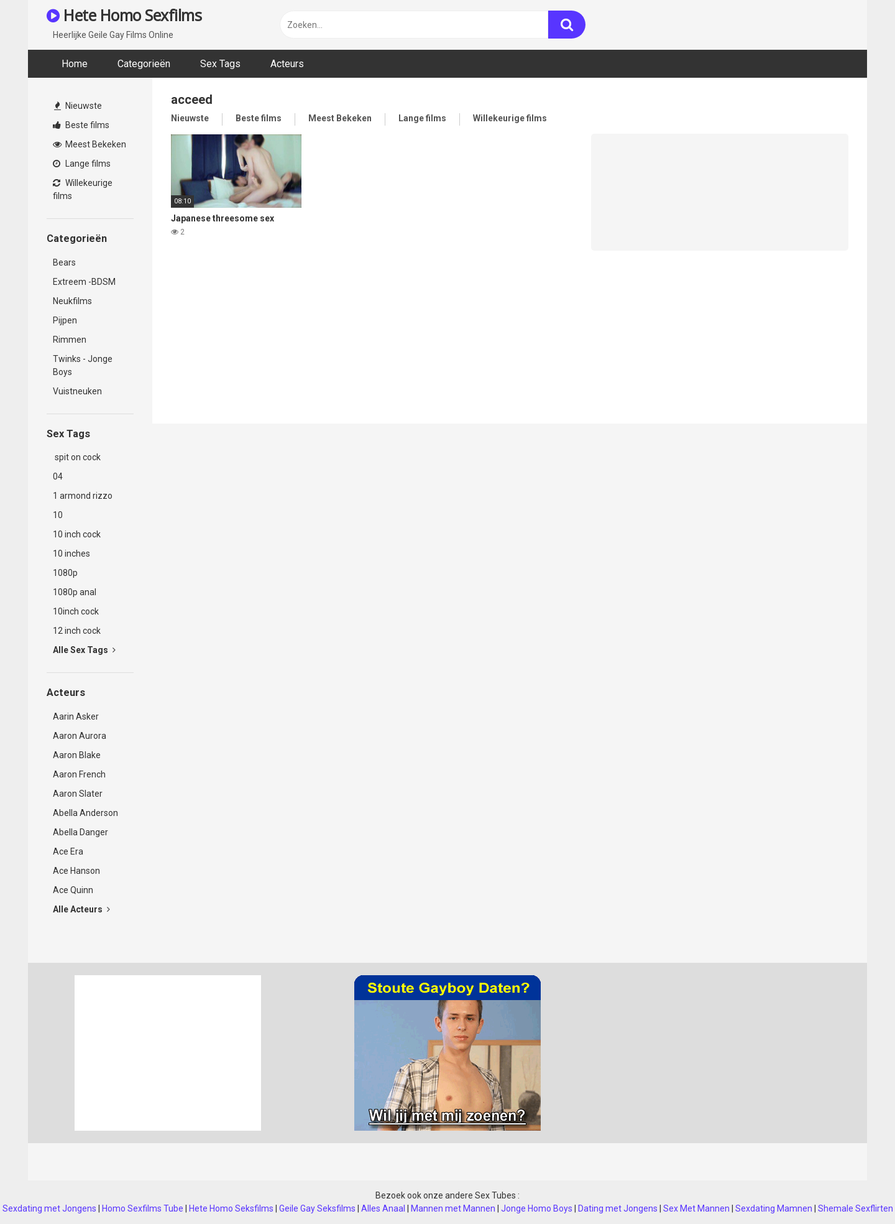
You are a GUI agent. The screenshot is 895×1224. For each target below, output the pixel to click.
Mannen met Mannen (453, 1208)
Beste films (81, 125)
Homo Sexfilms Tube (142, 1208)
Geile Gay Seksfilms (317, 1208)
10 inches (71, 554)
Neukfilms (72, 301)
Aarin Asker (76, 716)
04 (58, 476)
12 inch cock (77, 631)
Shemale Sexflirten (855, 1208)
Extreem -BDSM (84, 282)
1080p (65, 573)
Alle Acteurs (81, 909)
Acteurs (287, 64)
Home (75, 64)
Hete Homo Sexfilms (124, 15)
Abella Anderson (85, 813)
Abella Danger (80, 832)
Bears (64, 262)
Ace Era (68, 851)
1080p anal (74, 592)
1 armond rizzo (82, 496)
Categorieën (143, 64)
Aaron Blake (77, 755)
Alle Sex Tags (84, 650)
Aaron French (79, 774)
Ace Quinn (73, 890)
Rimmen (69, 340)
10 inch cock (77, 534)
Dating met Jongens (618, 1208)
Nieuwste (78, 106)
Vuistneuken (77, 391)
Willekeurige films (82, 189)
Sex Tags (220, 64)
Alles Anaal (383, 1208)
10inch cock (76, 611)
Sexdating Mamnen (773, 1208)
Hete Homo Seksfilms (231, 1208)
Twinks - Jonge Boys (82, 365)
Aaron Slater (78, 794)
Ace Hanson (76, 871)
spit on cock (77, 457)
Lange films (82, 164)
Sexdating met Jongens (49, 1208)
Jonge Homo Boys (536, 1208)
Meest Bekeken (89, 144)
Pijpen (65, 320)
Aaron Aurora (79, 736)
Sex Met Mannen (696, 1208)
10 (58, 515)
